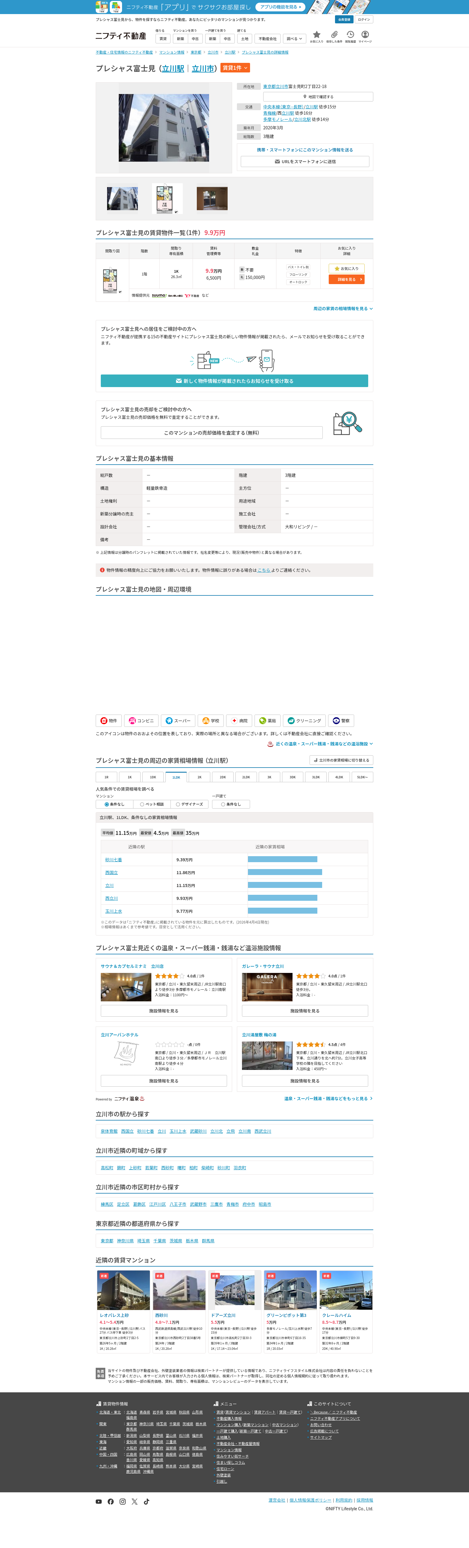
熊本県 (171, 1465)
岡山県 (144, 1454)
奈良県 (184, 1447)
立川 (109, 885)
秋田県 (184, 1411)
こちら (264, 570)
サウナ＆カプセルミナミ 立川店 (132, 966)
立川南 (244, 1131)
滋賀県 (171, 1447)
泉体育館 (109, 1131)
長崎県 (158, 1465)
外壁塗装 (224, 1474)
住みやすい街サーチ (233, 1455)
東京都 (269, 86)
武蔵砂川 (198, 1131)
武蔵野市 (198, 1204)
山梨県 (144, 1435)
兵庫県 (144, 1447)
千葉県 (159, 1241)
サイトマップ (321, 1437)
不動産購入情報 (229, 1418)
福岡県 (131, 1465)
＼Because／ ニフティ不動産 (333, 1411)
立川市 (203, 68)
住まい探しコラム (231, 1462)
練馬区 (107, 1204)
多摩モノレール (278, 119)
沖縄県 (148, 1471)
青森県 (144, 1411)
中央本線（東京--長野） (283, 107)
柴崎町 (207, 1168)
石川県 (184, 1435)
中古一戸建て (276, 1430)
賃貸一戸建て (290, 1411)
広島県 (131, 1454)
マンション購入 (229, 1424)
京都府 (158, 1447)
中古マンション (284, 1424)
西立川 (111, 898)
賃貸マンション (238, 1411)
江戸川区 (157, 1204)
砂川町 (223, 1168)
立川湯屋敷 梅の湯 (259, 1035)
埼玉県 (143, 1241)
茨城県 (176, 1241)
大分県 (184, 1465)
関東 (102, 1423)
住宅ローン (225, 1468)
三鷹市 (216, 1204)
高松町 (107, 1168)
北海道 (131, 1411)
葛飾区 (139, 1204)
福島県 (131, 1417)
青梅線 (269, 113)
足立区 (123, 1204)
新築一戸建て (250, 1430)
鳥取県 (158, 1454)
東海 (102, 1441)
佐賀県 (144, 1465)
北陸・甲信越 (110, 1435)
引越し (222, 1481)
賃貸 (220, 1411)
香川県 (131, 1459)
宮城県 (171, 1411)
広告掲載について (324, 1430)
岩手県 (158, 1411)
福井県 (197, 1435)
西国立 (111, 872)
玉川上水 (113, 911)
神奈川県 (125, 1241)
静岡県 (158, 1441)
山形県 (197, 1411)
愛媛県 (144, 1459)
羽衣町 (240, 1168)
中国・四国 (108, 1454)
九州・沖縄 (108, 1465)
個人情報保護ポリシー (310, 1500)
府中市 (249, 1204)
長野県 (158, 1435)
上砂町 (135, 1168)
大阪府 (131, 1447)
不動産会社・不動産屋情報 (238, 1443)
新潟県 (131, 1435)
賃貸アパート (265, 1411)
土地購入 (224, 1437)
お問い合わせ (321, 1424)
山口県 (184, 1454)
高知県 (158, 1459)
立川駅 (173, 68)
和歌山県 (199, 1447)
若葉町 (151, 1168)
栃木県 (192, 1241)
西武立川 (263, 1131)
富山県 (171, 1435)
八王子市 (178, 1204)
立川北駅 (302, 119)
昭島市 (265, 1204)
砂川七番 (113, 859)
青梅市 (232, 1204)
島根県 (171, 1454)
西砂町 (167, 1168)
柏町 (193, 1168)
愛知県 (131, 1441)
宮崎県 (197, 1465)
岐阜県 (144, 1441)
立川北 (216, 1131)
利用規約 (344, 1500)
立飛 (230, 1131)
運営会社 (277, 1500)
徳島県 (197, 1454)
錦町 (121, 1168)
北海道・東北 (110, 1411)
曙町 (181, 1168)
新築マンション (256, 1424)
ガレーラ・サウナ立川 (263, 966)
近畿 (102, 1447)
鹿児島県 (133, 1471)
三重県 (171, 1441)
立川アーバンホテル (119, 1035)
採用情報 (365, 1500)
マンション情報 (229, 1449)
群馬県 (208, 1241)
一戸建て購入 (227, 1430)
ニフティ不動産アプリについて (335, 1418)
